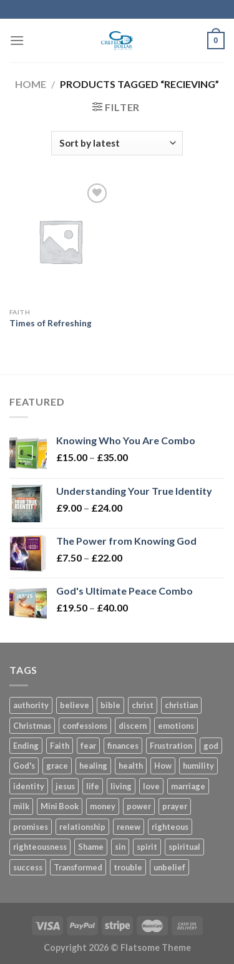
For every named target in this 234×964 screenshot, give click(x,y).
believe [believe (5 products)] (74, 705)
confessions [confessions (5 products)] (84, 726)
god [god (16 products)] (210, 746)
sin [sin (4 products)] (120, 847)
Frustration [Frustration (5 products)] (171, 746)
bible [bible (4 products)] (110, 705)
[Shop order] (116, 143)
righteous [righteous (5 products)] (170, 827)
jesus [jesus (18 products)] (65, 786)
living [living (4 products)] (121, 786)
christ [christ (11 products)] (143, 705)
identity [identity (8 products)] (28, 786)
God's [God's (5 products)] (24, 766)
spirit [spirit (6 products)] (147, 847)
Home (30, 84)
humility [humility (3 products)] (198, 766)
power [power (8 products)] (139, 806)
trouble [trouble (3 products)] (128, 867)
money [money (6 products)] (102, 806)
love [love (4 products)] (151, 786)
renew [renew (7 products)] (128, 827)
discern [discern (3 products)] (133, 726)
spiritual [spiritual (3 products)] (184, 847)
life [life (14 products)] (92, 786)
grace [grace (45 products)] (57, 766)
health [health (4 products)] (131, 766)
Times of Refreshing (50, 323)
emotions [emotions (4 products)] (176, 726)
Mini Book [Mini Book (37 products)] (60, 806)
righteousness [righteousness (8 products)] (40, 847)
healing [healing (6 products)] (93, 766)
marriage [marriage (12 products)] (188, 786)
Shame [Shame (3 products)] (91, 847)
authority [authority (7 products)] (31, 705)
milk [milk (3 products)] (21, 806)
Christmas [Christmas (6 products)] (32, 726)
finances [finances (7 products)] (123, 746)
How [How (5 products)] (163, 766)
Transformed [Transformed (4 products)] (78, 867)
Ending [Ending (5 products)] (26, 746)
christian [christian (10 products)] (181, 705)
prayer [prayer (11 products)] (174, 806)
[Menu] (16, 40)
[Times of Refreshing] (60, 241)
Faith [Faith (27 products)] (59, 746)
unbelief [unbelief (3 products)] (169, 867)
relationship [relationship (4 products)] (82, 827)
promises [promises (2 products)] (30, 827)
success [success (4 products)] (27, 867)
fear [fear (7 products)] (88, 746)
